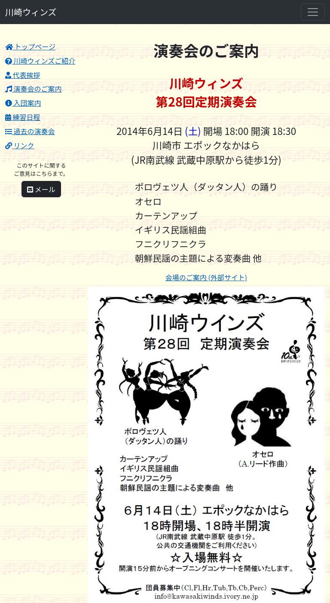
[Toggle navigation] (313, 12)
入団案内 (23, 103)
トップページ (30, 46)
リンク (19, 145)
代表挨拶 (22, 75)
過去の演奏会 (30, 131)
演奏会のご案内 (33, 88)
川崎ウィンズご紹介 (40, 60)
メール (41, 189)
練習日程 (22, 117)
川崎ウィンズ (31, 12)
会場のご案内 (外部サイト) (206, 277)
